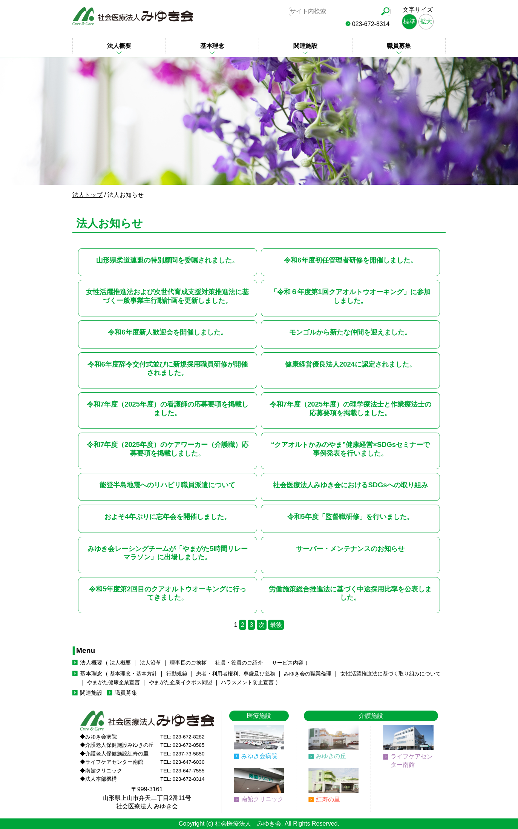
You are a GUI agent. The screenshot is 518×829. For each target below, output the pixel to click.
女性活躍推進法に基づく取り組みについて (390, 674)
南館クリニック (262, 799)
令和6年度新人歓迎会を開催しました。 (167, 332)
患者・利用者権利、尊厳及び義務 (235, 674)
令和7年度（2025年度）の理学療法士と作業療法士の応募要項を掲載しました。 (350, 408)
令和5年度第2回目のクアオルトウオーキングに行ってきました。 (167, 593)
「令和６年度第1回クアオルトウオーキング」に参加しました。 (350, 296)
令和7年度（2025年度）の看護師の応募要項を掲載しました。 (167, 408)
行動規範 (176, 674)
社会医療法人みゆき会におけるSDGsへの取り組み (350, 485)
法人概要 (119, 46)
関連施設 (305, 46)
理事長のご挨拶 (188, 663)
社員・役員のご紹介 (239, 663)
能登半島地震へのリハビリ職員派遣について (167, 485)
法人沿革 (150, 663)
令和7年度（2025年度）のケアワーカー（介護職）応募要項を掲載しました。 (167, 449)
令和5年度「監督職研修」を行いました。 (350, 516)
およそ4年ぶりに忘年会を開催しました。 (167, 516)
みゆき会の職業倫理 (307, 674)
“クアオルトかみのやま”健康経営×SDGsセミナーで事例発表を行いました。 (350, 449)
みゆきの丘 (331, 756)
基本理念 (212, 46)
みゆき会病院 (259, 756)
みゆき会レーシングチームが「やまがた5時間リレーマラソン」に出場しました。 (167, 553)
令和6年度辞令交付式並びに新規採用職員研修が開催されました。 (167, 368)
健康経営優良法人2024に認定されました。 (350, 364)
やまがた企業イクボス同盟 (180, 682)
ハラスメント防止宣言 (247, 682)
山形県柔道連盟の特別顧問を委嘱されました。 (167, 260)
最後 (276, 625)
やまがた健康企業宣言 (113, 682)
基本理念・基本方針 (133, 674)
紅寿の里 (328, 799)
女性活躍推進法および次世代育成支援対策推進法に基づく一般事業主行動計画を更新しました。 (167, 296)
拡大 (426, 21)
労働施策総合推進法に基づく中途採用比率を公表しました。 (350, 593)
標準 (409, 21)
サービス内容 (287, 663)
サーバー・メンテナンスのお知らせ (350, 549)
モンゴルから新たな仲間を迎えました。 (350, 332)
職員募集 (399, 46)
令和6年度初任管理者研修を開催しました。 (350, 260)
